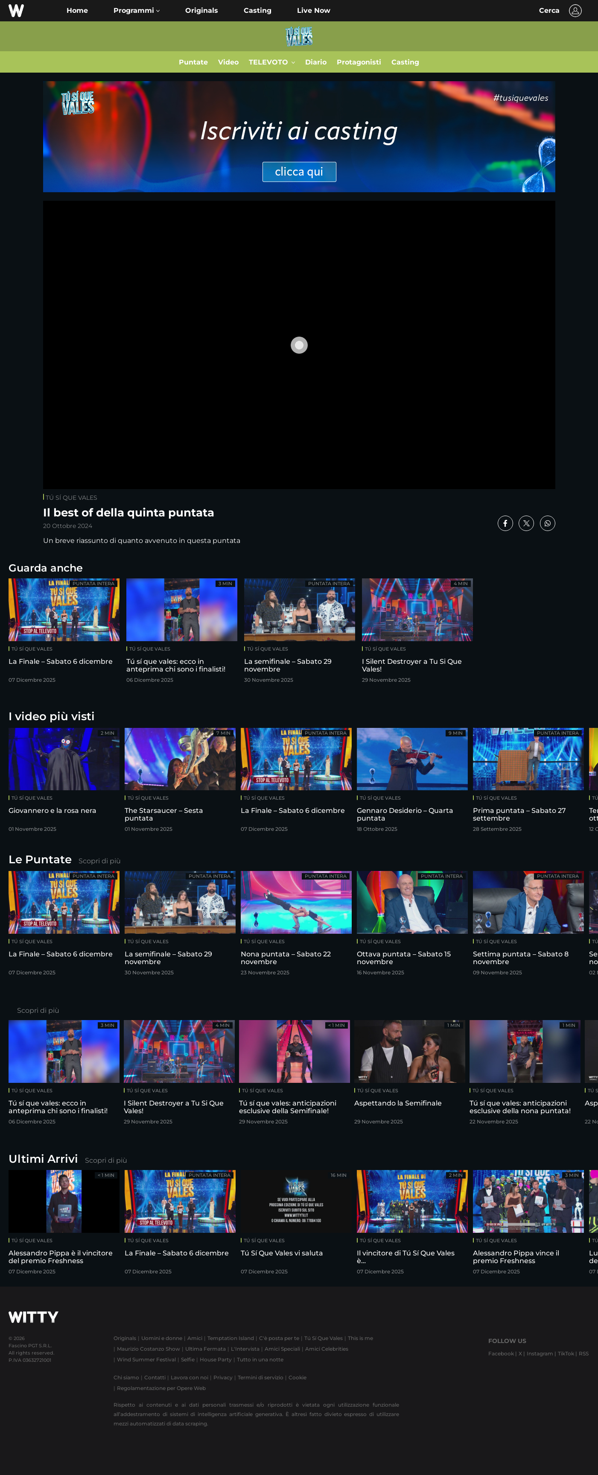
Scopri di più (100, 861)
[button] (137, 11)
